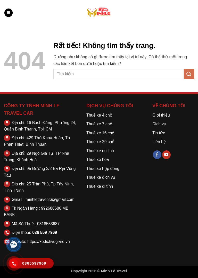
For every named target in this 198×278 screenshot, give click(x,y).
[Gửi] (189, 74)
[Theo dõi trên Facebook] (157, 154)
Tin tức (158, 133)
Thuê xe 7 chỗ (99, 124)
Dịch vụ (159, 124)
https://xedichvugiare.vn (48, 241)
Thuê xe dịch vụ (100, 177)
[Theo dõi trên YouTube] (166, 154)
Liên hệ (159, 142)
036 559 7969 (44, 232)
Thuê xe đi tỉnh (99, 186)
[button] (8, 13)
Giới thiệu (161, 115)
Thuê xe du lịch (100, 151)
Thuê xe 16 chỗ (100, 133)
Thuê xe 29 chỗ (100, 142)
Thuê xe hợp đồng (102, 168)
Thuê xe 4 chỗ (99, 115)
